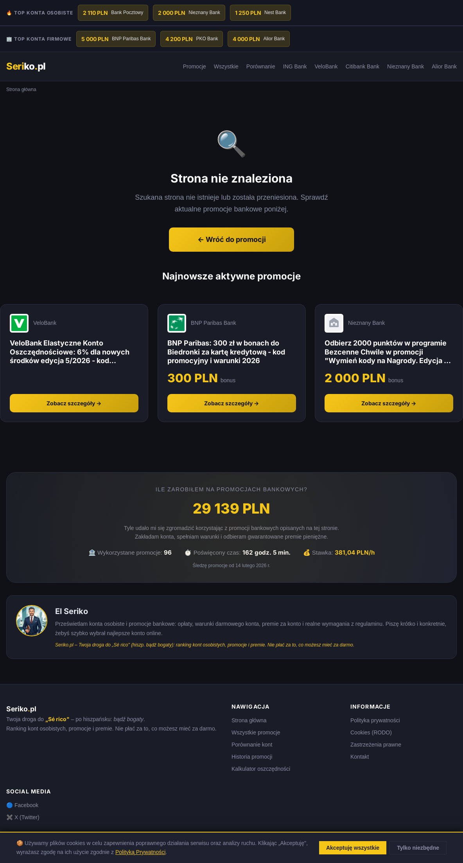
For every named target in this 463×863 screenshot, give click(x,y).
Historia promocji (252, 757)
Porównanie (260, 66)
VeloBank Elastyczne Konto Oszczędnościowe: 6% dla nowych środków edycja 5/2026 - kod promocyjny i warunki (69, 352)
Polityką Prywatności (140, 852)
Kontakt (359, 757)
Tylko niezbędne (418, 848)
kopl (26, 66)
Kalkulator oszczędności (261, 769)
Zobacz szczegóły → (74, 403)
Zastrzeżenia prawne (375, 744)
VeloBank (325, 66)
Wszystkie (226, 66)
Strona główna (249, 720)
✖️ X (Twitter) (22, 817)
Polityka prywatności (375, 720)
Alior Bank (444, 66)
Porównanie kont (252, 744)
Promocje (194, 66)
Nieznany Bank (405, 66)
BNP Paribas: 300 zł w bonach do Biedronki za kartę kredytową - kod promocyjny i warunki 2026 (226, 352)
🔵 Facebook (22, 805)
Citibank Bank (362, 66)
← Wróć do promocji (231, 239)
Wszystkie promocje (256, 732)
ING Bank (295, 66)
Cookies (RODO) (371, 732)
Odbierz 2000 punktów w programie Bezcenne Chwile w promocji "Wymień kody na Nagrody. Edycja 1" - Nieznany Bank (388, 352)
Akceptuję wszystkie (352, 848)
